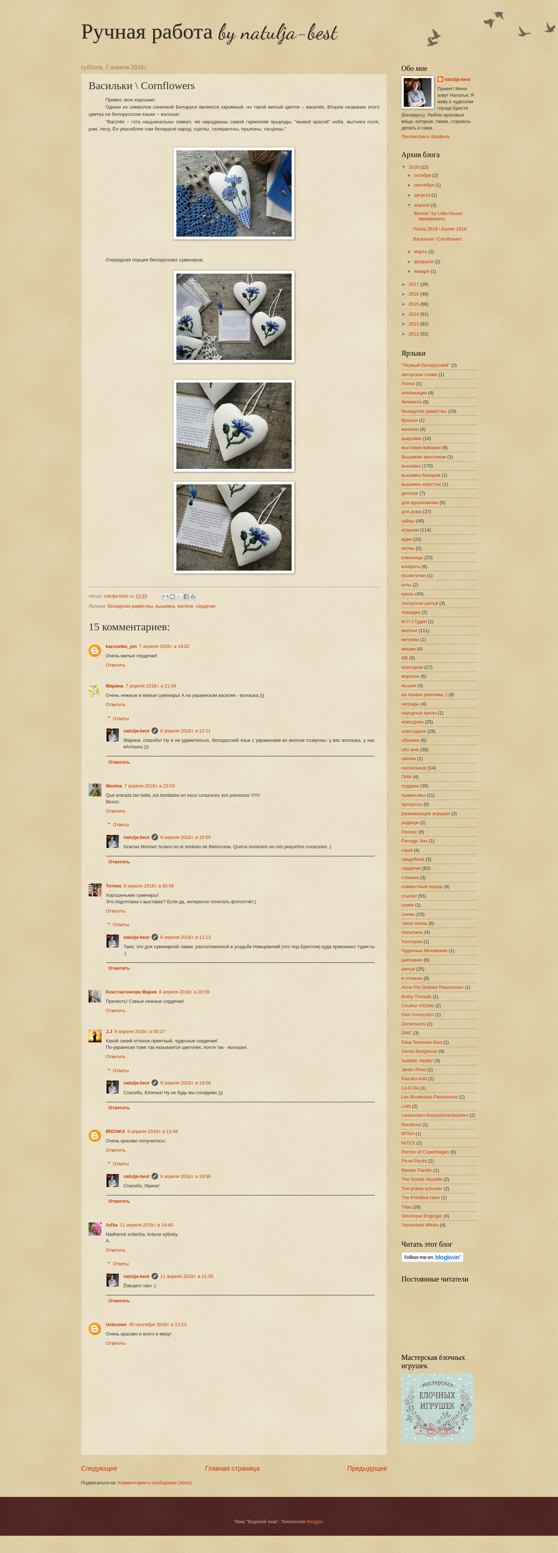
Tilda (406, 1207)
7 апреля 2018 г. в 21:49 (151, 686)
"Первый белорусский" (425, 365)
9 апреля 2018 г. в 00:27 (139, 1031)
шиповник (411, 960)
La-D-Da (410, 1088)
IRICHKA (115, 1131)
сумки (407, 905)
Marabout (411, 1124)
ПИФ (406, 777)
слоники (410, 877)
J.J (109, 1031)
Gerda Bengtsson (419, 1051)
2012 (414, 334)
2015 (414, 304)
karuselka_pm (121, 646)
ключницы (412, 557)
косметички (413, 575)
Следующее (99, 1468)
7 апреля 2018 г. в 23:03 (149, 786)
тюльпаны (412, 932)
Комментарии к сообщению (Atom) (155, 1482)
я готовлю (411, 978)
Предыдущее (367, 1468)
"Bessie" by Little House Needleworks (437, 216)
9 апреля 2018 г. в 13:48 (152, 1131)
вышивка (165, 606)
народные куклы (419, 713)
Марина (114, 686)
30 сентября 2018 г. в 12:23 (157, 1324)
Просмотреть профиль (425, 136)
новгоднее (412, 722)
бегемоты (411, 402)
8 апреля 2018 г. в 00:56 (148, 886)
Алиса (408, 383)
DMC (406, 1033)
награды (410, 704)
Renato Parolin (416, 1170)
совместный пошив (421, 886)
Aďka (112, 1225)
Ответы (121, 718)
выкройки (411, 438)
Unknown (116, 1324)
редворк (410, 822)
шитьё (408, 969)
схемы (408, 914)
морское (410, 676)
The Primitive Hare (420, 1197)
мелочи (185, 606)
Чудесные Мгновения (424, 950)
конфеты (410, 566)
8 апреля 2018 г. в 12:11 (185, 731)
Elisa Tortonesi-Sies (421, 1042)
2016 (414, 294)
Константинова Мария (131, 992)
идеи (406, 539)
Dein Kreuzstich (417, 1014)
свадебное (412, 859)
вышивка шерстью (421, 484)
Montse (114, 786)
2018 (414, 167)
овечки (408, 758)
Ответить (116, 665)
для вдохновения (419, 502)
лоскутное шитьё (419, 603)
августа (422, 195)
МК (404, 658)
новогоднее (413, 731)
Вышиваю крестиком (423, 457)
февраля (424, 261)
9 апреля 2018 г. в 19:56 (185, 1083)
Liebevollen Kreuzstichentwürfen (434, 1115)
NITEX (408, 1143)
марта (421, 251)
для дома (411, 511)
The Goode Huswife (421, 1179)
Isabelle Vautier (417, 1060)
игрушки (410, 530)
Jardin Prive (413, 1069)
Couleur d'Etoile (417, 1005)
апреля (422, 205)
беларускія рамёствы (130, 606)
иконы (408, 548)
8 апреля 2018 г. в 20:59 (184, 992)
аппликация (414, 393)
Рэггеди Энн (414, 841)
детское (409, 493)
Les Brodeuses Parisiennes (429, 1097)
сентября (424, 185)
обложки (410, 740)
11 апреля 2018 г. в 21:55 (186, 1276)
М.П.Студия (414, 621)
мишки (408, 649)
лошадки (410, 612)
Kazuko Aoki (414, 1078)
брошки (409, 420)
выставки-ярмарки (421, 447)
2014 (414, 314)
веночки (409, 429)
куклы (407, 594)
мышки (408, 685)
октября (423, 175)
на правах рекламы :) (424, 694)
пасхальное (414, 768)
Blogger (315, 1521)
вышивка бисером (420, 475)
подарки (410, 786)
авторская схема (419, 374)
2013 (414, 323)
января (422, 271)
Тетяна (113, 886)
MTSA (407, 1133)
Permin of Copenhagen (425, 1152)
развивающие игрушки (425, 813)
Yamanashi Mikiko (420, 1225)
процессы (411, 804)
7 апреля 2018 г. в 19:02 (164, 646)
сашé (407, 850)
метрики (410, 639)
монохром (412, 667)
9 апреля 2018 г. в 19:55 (185, 837)
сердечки (205, 606)
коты (406, 585)
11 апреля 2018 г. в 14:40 (146, 1225)
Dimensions (413, 1024)
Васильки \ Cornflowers (437, 239)
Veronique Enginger (421, 1216)
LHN (406, 1106)
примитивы (413, 795)
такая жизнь (414, 923)
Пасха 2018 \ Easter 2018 (440, 229)
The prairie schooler (421, 1188)
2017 (414, 284)
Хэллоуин (411, 941)
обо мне (410, 749)
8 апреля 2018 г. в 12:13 (185, 937)
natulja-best (136, 731)
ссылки (409, 896)
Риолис (409, 832)
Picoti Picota (414, 1161)
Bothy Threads (416, 996)
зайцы (408, 521)
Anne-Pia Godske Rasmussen (432, 987)
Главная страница (232, 1468)
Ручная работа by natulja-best (209, 32)
